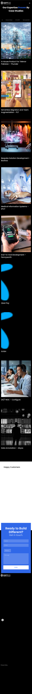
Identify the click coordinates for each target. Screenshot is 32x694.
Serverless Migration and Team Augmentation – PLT (15, 111)
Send (16, 567)
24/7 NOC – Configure (11, 400)
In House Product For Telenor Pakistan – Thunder (13, 62)
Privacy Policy (4, 665)
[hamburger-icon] (29, 3)
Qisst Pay (5, 303)
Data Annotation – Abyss (12, 448)
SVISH (3, 351)
